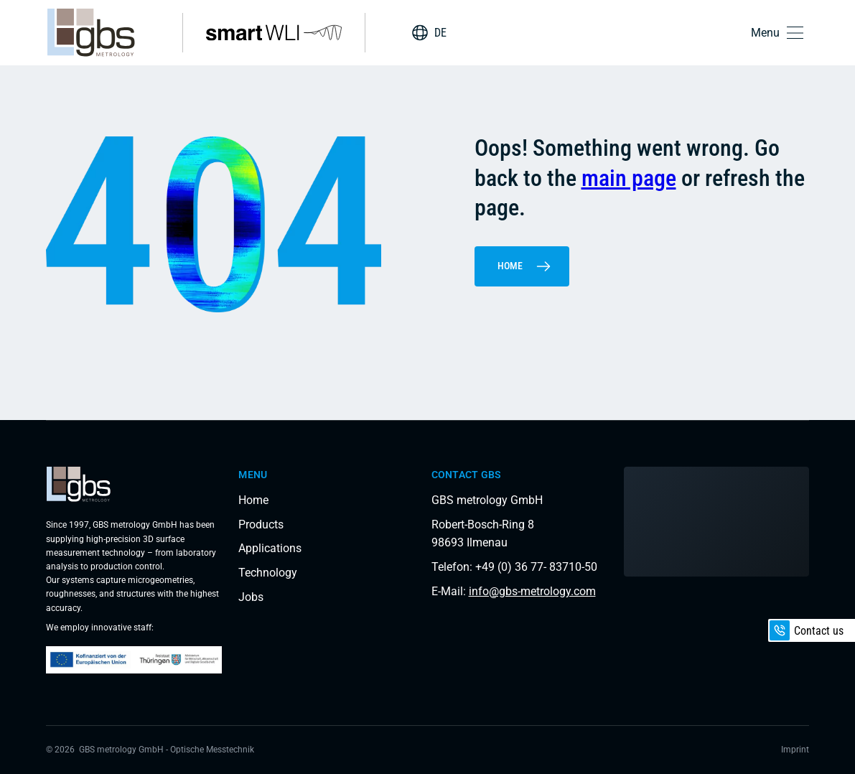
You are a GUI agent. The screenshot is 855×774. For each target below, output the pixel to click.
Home (524, 266)
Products (261, 524)
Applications (270, 548)
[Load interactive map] (716, 522)
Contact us (807, 630)
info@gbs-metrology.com (532, 591)
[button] (780, 33)
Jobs (250, 597)
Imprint (795, 750)
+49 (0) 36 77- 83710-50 (536, 567)
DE (440, 32)
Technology (267, 572)
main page (628, 178)
